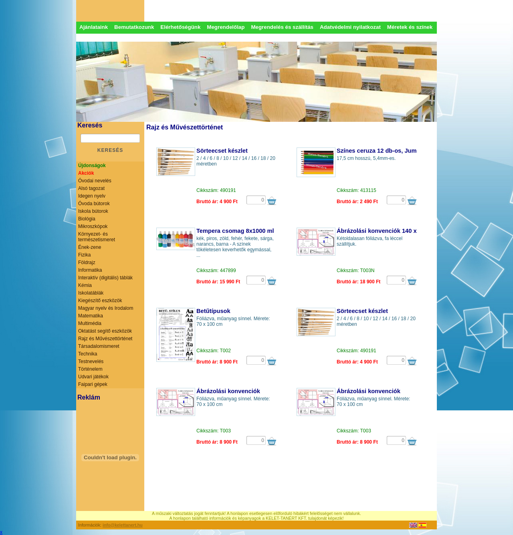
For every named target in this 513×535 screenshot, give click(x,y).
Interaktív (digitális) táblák (105, 278)
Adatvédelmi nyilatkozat (350, 27)
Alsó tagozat (91, 188)
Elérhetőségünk (180, 27)
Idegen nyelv (91, 196)
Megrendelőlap (225, 27)
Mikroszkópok (92, 226)
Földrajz (86, 262)
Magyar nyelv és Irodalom (105, 308)
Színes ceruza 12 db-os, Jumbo (380, 150)
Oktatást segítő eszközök (105, 331)
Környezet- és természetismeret (96, 236)
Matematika (90, 316)
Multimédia (89, 323)
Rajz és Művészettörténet (105, 338)
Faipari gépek (92, 384)
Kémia (85, 285)
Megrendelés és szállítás (282, 27)
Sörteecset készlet (222, 150)
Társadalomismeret (98, 346)
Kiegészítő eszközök (100, 300)
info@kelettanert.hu (123, 525)
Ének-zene (89, 247)
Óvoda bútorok (94, 203)
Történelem (90, 369)
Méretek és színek (409, 27)
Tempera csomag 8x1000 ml (235, 231)
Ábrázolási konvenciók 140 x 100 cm (387, 231)
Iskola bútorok (93, 211)
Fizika (84, 255)
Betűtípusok (213, 311)
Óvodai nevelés (94, 181)
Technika (87, 354)
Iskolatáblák (90, 293)
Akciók (86, 173)
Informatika (90, 270)
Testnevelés (90, 361)
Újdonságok (92, 165)
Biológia (86, 219)
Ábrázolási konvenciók (228, 391)
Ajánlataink (93, 27)
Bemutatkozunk (134, 27)
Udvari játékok (93, 377)
